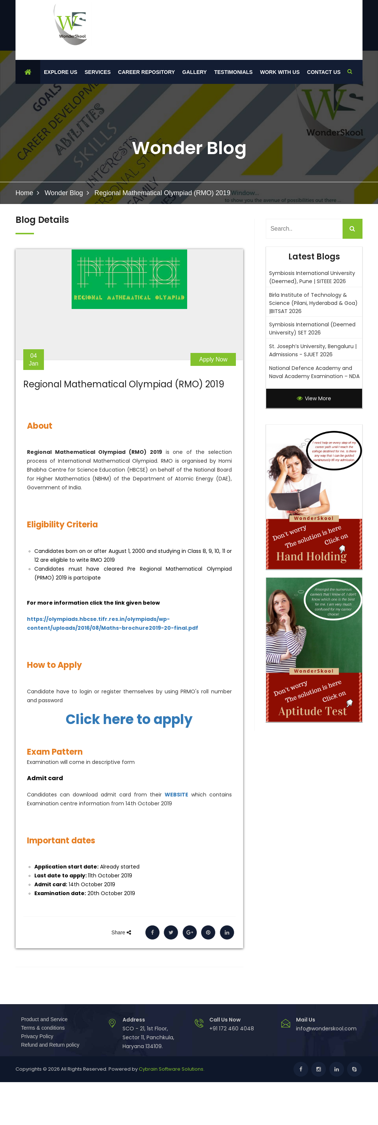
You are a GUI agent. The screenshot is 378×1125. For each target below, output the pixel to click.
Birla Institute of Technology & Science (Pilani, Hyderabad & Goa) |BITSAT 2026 (313, 303)
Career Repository (146, 72)
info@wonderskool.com (326, 1028)
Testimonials (233, 72)
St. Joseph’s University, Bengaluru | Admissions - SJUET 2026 (313, 350)
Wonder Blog (64, 193)
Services (98, 72)
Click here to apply (129, 719)
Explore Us (60, 72)
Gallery (194, 72)
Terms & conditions (43, 1028)
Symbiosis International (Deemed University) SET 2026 (312, 328)
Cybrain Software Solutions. (172, 1069)
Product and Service (44, 1019)
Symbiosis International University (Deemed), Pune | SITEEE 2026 (312, 277)
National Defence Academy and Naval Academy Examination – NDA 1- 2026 (314, 376)
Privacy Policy (37, 1036)
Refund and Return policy (50, 1045)
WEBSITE (176, 794)
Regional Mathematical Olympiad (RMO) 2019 (123, 384)
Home (24, 193)
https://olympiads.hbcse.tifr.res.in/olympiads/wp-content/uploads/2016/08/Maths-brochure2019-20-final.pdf (112, 623)
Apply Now (213, 359)
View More (314, 398)
